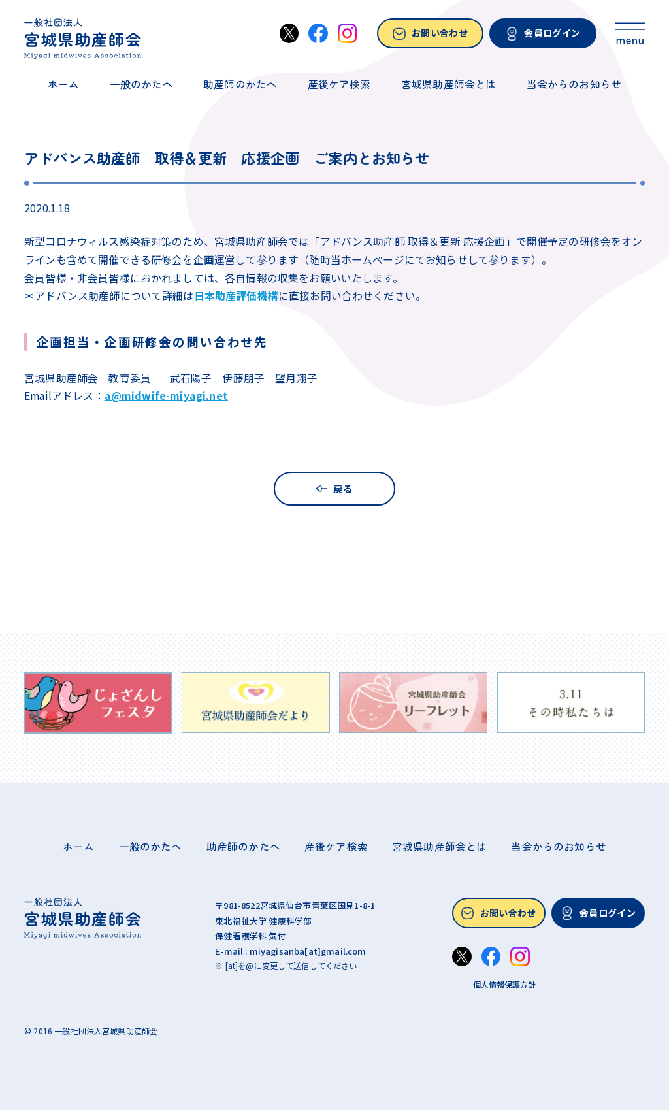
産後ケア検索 (339, 84)
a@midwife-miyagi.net (166, 395)
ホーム (63, 84)
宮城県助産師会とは (448, 84)
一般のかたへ (141, 84)
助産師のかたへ (240, 84)
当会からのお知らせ (574, 84)
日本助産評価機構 (236, 295)
